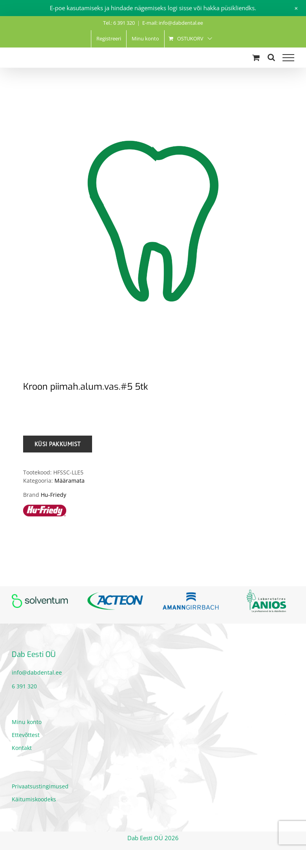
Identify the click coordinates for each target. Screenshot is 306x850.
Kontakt (22, 748)
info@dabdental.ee (37, 672)
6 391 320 (24, 686)
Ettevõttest (26, 735)
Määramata (69, 480)
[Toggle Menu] (288, 57)
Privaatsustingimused (40, 786)
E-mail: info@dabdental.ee (172, 22)
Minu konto (27, 722)
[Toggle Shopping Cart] (256, 57)
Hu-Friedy (53, 494)
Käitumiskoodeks (34, 799)
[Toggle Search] (271, 57)
